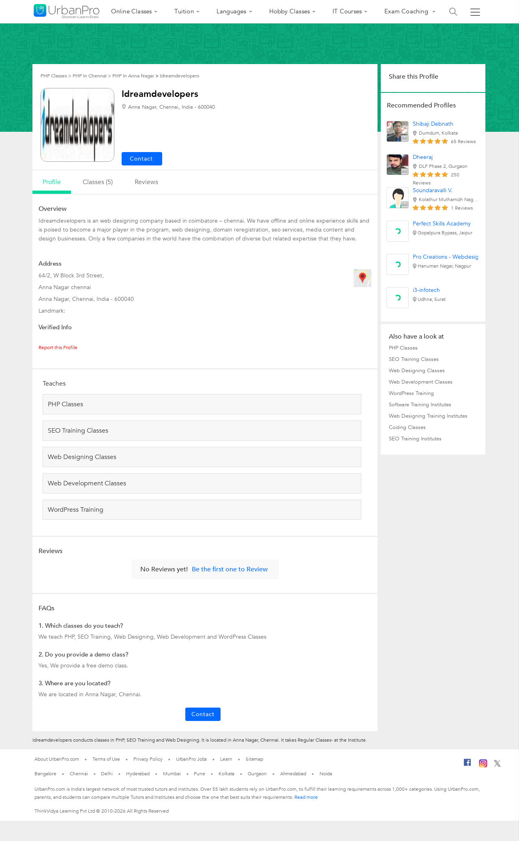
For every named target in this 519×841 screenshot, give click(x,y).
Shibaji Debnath (433, 124)
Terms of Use (106, 759)
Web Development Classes (421, 382)
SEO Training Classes (414, 359)
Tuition (183, 11)
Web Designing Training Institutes (428, 416)
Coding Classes (407, 427)
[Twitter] (497, 765)
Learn (226, 759)
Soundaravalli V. (433, 190)
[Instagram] (483, 766)
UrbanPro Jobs (191, 759)
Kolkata (226, 773)
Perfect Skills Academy (442, 223)
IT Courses (347, 11)
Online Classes (131, 11)
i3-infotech (426, 290)
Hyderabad (138, 773)
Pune (199, 773)
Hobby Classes (289, 11)
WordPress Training (411, 393)
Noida (326, 773)
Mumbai (171, 773)
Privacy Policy (148, 759)
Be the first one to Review (230, 569)
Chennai (79, 773)
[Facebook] (467, 765)
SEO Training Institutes (415, 438)
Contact (202, 714)
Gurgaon (257, 773)
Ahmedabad (293, 773)
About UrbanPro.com (56, 759)
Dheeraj (423, 157)
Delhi (107, 773)
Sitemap (254, 759)
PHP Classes (403, 348)
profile (52, 182)
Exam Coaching (407, 11)
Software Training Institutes (420, 404)
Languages (232, 11)
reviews (146, 182)
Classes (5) (98, 182)
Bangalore (45, 773)
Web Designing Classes (417, 370)
